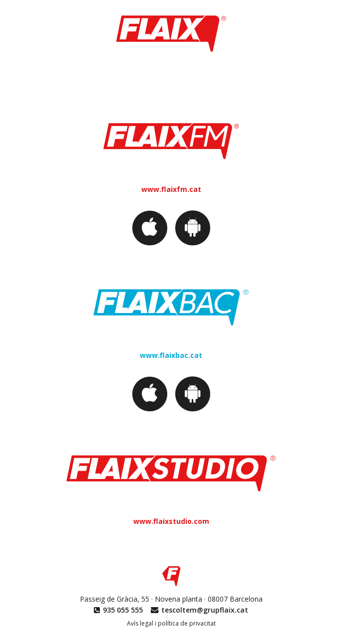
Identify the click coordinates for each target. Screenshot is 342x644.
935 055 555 (123, 610)
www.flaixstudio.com (171, 521)
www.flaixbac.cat (171, 355)
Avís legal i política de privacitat (171, 623)
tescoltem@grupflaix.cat (204, 610)
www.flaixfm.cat (171, 189)
